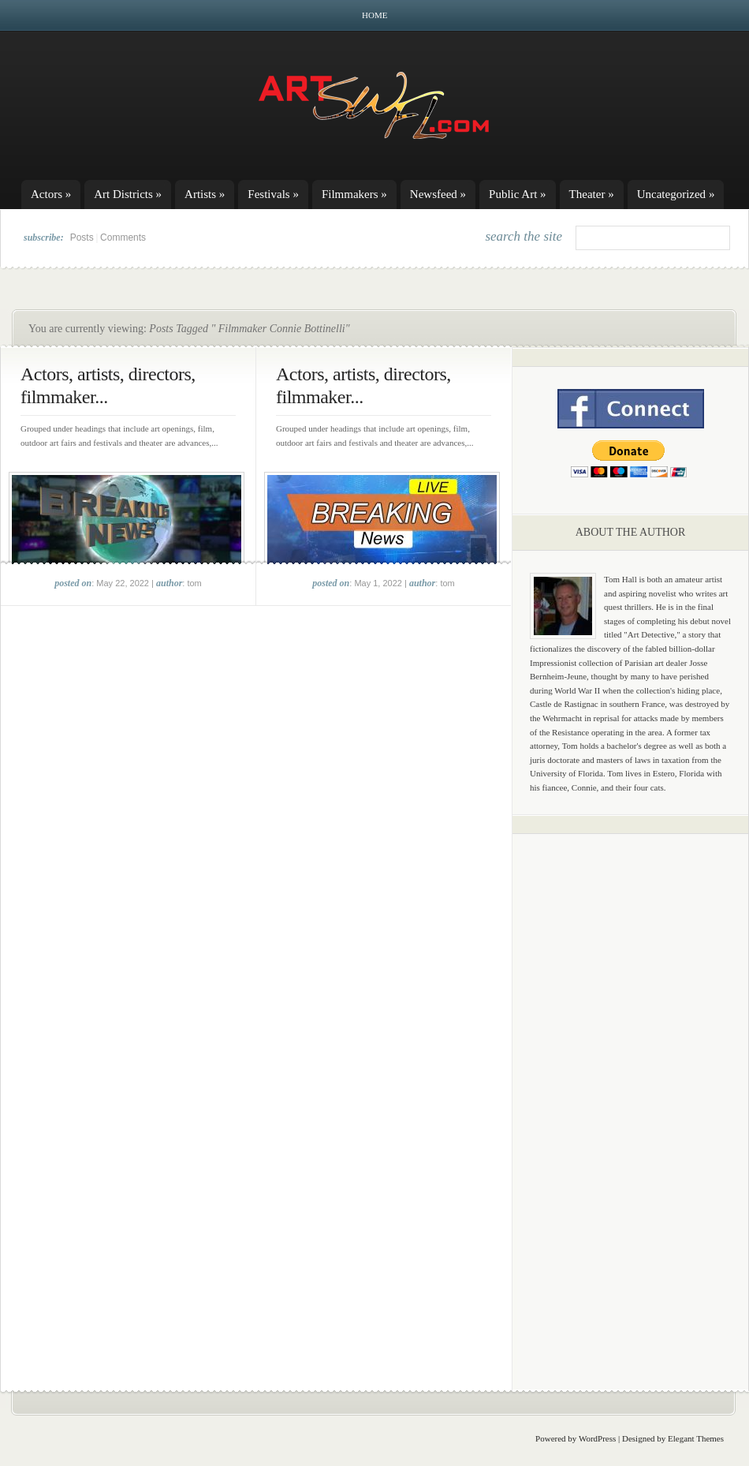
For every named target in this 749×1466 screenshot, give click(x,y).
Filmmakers (354, 194)
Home (374, 15)
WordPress (597, 1438)
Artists (204, 194)
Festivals (273, 194)
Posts (82, 237)
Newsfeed (438, 194)
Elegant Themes (696, 1438)
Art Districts (128, 194)
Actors (51, 194)
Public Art (517, 194)
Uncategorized (676, 194)
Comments (123, 237)
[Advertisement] (630, 1092)
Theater (591, 194)
